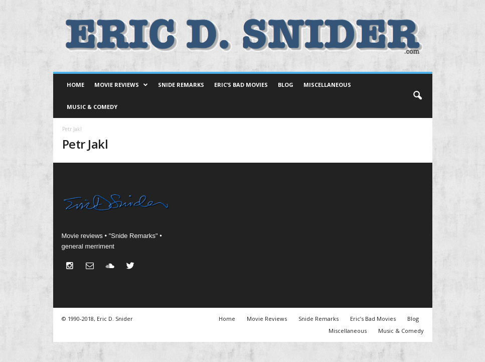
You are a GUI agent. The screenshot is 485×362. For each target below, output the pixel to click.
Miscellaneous (327, 84)
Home (75, 84)
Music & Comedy (92, 106)
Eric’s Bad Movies (241, 84)
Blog (285, 84)
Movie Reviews (121, 85)
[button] (417, 96)
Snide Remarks (181, 84)
